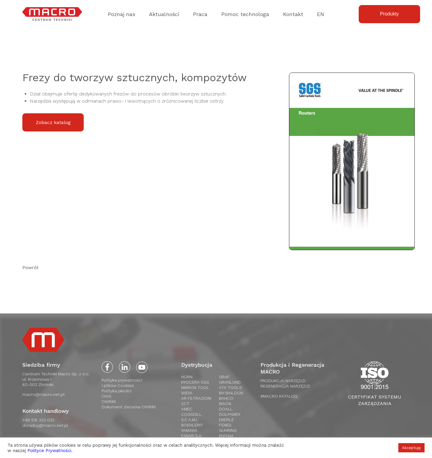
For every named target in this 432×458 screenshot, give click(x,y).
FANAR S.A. (191, 435)
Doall (226, 409)
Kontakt (293, 14)
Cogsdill (191, 414)
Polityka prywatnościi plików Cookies (122, 383)
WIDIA (186, 392)
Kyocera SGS (195, 382)
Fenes (225, 425)
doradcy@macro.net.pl (45, 425)
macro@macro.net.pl (43, 394)
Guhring (228, 430)
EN (320, 14)
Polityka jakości (116, 390)
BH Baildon (231, 392)
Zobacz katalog (53, 122)
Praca (200, 14)
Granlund (230, 382)
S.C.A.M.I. (189, 419)
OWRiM (109, 401)
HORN (186, 376)
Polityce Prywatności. (49, 450)
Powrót (30, 267)
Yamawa (189, 430)
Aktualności (164, 14)
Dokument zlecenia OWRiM (129, 406)
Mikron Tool (195, 387)
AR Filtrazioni (196, 398)
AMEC (186, 409)
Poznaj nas (121, 14)
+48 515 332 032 (38, 420)
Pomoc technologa (245, 14)
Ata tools (230, 387)
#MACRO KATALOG (278, 396)
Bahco (226, 398)
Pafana (226, 435)
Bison (225, 403)
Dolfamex (229, 414)
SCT (185, 403)
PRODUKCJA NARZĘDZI (282, 380)
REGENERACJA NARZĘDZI (285, 386)
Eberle (226, 419)
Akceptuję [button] (411, 448)
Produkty (389, 13)
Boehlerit (192, 425)
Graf (224, 376)
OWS (106, 396)
